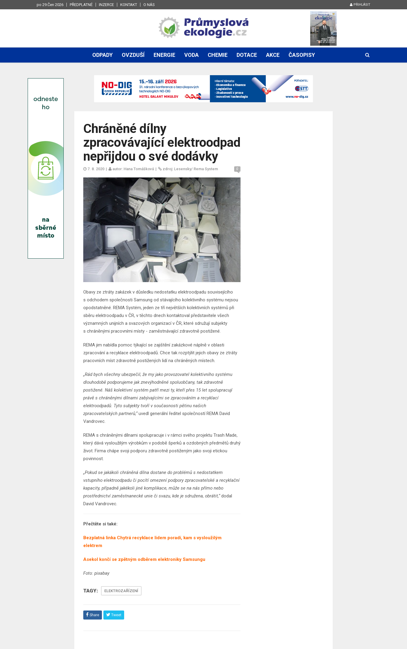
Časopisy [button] (302, 55)
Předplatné (81, 4)
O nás (149, 4)
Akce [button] (273, 55)
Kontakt (128, 4)
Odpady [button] (102, 55)
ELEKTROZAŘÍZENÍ (121, 591)
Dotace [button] (247, 55)
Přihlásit (360, 5)
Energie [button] (164, 55)
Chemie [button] (218, 55)
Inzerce (106, 4)
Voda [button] (191, 55)
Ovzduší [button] (133, 55)
